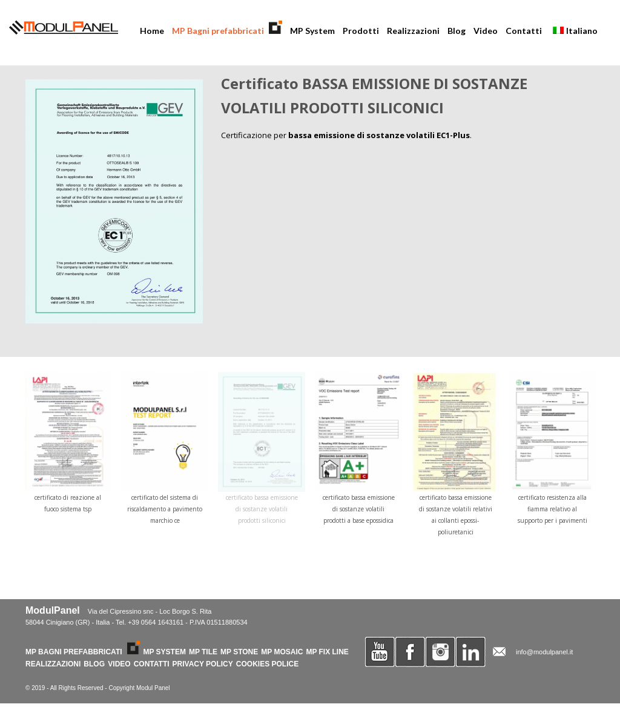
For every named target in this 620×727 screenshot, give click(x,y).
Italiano (572, 31)
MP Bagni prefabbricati (225, 30)
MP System (312, 30)
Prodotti (358, 31)
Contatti (524, 30)
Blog (456, 30)
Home (152, 30)
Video (485, 30)
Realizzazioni (413, 30)
